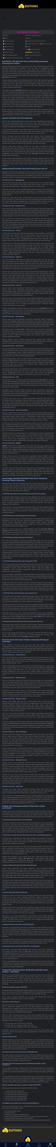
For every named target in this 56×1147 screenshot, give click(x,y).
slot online (42, 380)
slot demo (27, 858)
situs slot (28, 951)
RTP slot (32, 249)
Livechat (39, 1144)
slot (49, 723)
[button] (4, 18)
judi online (37, 616)
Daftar (17, 1144)
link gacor (35, 153)
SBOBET (4, 446)
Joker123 (43, 308)
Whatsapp (50, 1144)
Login (5, 1144)
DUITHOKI (18, 90)
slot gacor (26, 636)
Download (28, 1144)
